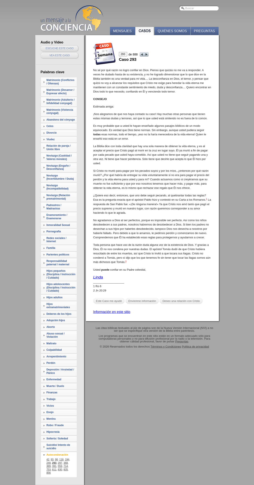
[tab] (59, 82)
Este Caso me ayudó (109, 301)
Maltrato (51, 343)
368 (66, 462)
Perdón (50, 362)
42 (47, 459)
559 (60, 466)
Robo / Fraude (55, 425)
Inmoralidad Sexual (58, 225)
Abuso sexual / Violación (55, 335)
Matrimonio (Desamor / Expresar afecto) (60, 91)
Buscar (189, 8)
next (146, 54)
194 (67, 459)
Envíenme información (142, 301)
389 (48, 466)
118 (61, 459)
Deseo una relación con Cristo (181, 301)
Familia (50, 247)
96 (56, 459)
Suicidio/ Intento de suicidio (58, 446)
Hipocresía (52, 431)
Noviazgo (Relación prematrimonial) (58, 197)
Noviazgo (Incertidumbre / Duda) (60, 177)
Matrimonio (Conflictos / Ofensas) (60, 82)
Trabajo (51, 399)
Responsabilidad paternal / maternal (57, 263)
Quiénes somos (172, 31)
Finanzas (51, 392)
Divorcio (51, 132)
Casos (145, 31)
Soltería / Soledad (57, 438)
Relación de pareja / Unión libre (58, 147)
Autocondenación (57, 454)
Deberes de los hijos (58, 313)
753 (48, 469)
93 (52, 459)
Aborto (50, 326)
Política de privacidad (195, 346)
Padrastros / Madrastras (53, 207)
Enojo (49, 412)
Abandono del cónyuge (60, 119)
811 (54, 469)
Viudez (50, 139)
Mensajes (122, 31)
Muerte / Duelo (55, 386)
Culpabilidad (54, 349)
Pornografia (53, 231)
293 (54, 462)
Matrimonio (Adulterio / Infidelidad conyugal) (60, 101)
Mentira (51, 418)
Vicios (50, 405)
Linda (98, 277)
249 (48, 462)
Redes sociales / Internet (56, 240)
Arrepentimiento (56, 356)
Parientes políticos (57, 254)
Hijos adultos (54, 297)
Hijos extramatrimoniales (58, 306)
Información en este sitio (111, 312)
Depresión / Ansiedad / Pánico (60, 371)
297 (60, 462)
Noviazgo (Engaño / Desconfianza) (58, 167)
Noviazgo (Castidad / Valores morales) (59, 157)
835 (66, 469)
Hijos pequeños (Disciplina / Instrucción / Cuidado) (60, 274)
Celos (49, 126)
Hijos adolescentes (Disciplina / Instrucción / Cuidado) (60, 287)
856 (48, 472)
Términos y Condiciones (165, 346)
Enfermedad (53, 379)
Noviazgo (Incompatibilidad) (57, 187)
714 (66, 466)
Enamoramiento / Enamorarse (56, 216)
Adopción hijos (55, 320)
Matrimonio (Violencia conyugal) (59, 111)
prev (142, 54)
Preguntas (204, 31)
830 (60, 469)
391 (54, 466)
